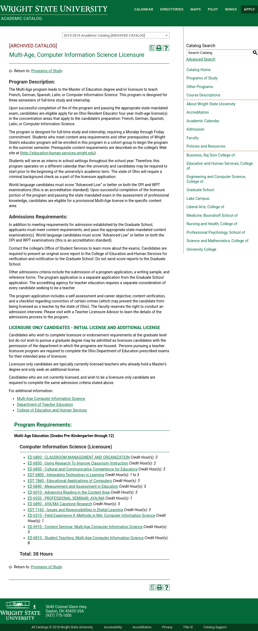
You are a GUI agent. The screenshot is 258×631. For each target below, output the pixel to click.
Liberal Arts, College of (205, 207)
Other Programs (200, 87)
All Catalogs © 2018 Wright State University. (62, 627)
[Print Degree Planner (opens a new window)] (152, 48)
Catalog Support (215, 627)
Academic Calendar (203, 121)
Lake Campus (198, 198)
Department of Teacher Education (45, 404)
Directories (172, 9)
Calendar (143, 9)
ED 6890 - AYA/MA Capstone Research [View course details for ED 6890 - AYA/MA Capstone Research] (60, 504)
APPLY (249, 9)
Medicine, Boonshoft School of (212, 215)
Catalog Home (198, 70)
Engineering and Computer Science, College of (216, 179)
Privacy (167, 627)
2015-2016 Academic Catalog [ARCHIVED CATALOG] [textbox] (104, 35)
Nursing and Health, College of (212, 224)
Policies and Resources (206, 146)
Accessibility (113, 627)
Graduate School (200, 190)
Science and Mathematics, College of (217, 241)
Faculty (193, 138)
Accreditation (198, 112)
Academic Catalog (21, 18)
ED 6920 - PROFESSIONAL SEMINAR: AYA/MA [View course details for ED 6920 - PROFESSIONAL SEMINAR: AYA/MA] (66, 498)
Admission (195, 129)
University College (201, 249)
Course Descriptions (203, 95)
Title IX (188, 627)
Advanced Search (200, 59)
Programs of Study (46, 71)
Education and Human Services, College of (220, 165)
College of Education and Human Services (52, 410)
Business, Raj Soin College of (211, 155)
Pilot (213, 9)
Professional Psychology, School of (216, 232)
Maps (196, 9)
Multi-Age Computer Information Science (51, 398)
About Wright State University (211, 104)
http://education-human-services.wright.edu (58, 153)
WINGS (231, 9)
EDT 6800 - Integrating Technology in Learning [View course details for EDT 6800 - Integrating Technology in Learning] (66, 475)
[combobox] (116, 35)
